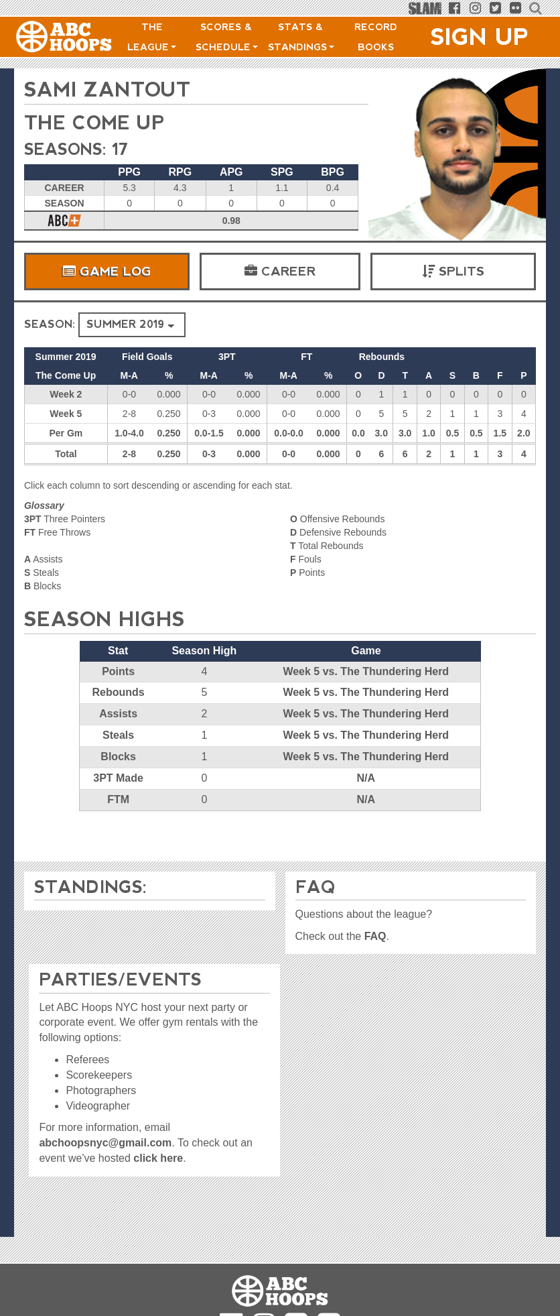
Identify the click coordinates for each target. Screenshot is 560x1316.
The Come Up (99, 122)
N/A (365, 777)
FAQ (375, 935)
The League (151, 36)
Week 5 (66, 413)
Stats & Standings (301, 36)
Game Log (107, 270)
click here (158, 1158)
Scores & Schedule (227, 36)
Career (280, 270)
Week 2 (66, 393)
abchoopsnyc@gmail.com (105, 1142)
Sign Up (480, 37)
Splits (453, 270)
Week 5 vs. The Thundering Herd (366, 670)
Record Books (375, 36)
